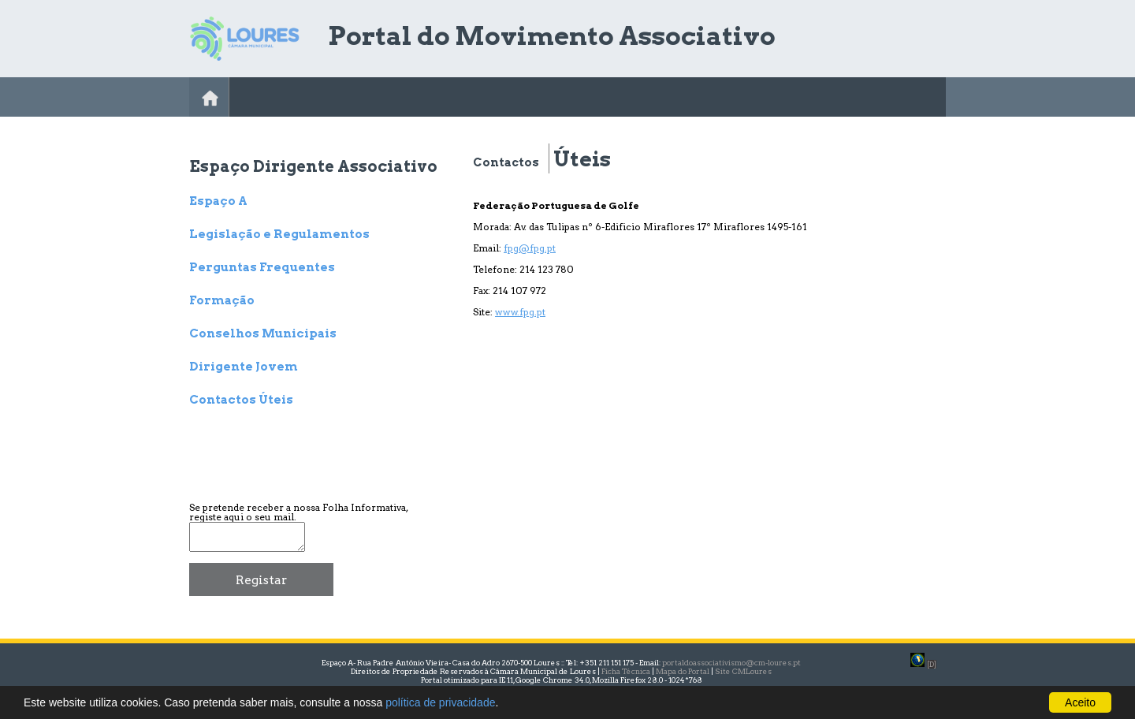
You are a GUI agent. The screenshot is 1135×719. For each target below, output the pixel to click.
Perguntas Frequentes (262, 268)
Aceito (1080, 702)
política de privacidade (440, 702)
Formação (222, 301)
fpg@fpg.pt (530, 248)
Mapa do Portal (682, 671)
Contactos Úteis (241, 400)
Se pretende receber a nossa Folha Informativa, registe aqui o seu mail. (298, 512)
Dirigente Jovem (243, 367)
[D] (931, 664)
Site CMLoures (743, 671)
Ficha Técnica (625, 671)
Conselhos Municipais (263, 334)
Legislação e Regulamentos (279, 235)
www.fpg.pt (520, 312)
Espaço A (218, 202)
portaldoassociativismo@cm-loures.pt (731, 662)
